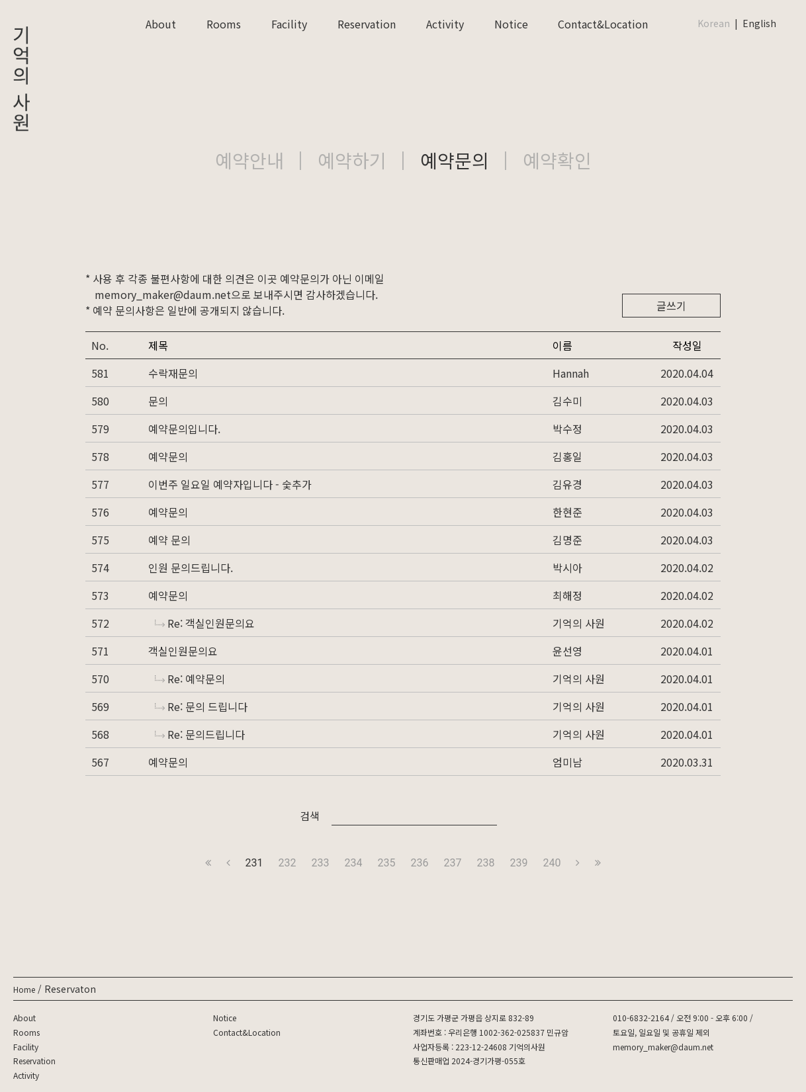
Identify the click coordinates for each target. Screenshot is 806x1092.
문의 (158, 401)
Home (24, 989)
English (759, 23)
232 (287, 863)
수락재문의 (173, 373)
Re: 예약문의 (190, 678)
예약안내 (249, 160)
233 (321, 863)
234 (354, 863)
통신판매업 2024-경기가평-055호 (469, 1060)
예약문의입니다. (184, 428)
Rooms (223, 24)
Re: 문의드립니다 (200, 734)
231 (254, 863)
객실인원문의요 (183, 651)
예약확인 (557, 160)
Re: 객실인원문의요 (205, 623)
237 (452, 863)
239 (518, 863)
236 (420, 863)
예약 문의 (169, 539)
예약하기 (352, 160)
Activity (445, 24)
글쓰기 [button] (671, 306)
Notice (511, 24)
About (161, 24)
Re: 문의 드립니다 (201, 706)
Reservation (366, 24)
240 (551, 863)
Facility (289, 24)
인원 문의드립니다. (190, 567)
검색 (310, 815)
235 (387, 863)
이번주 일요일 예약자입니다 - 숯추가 (230, 484)
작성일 (687, 345)
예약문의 (454, 160)
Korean (713, 23)
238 (485, 863)
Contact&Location (603, 24)
